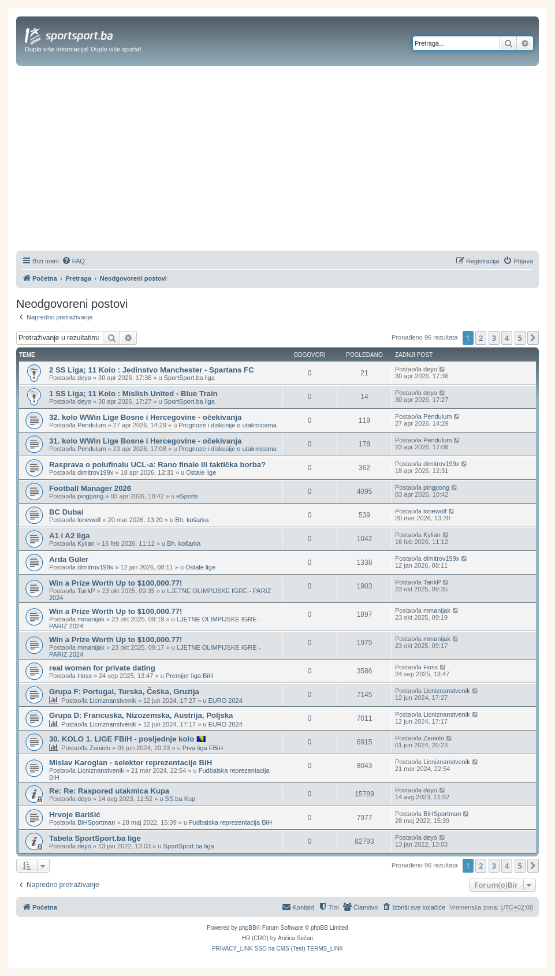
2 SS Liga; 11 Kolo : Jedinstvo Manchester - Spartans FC (151, 370)
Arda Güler (68, 559)
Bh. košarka (191, 519)
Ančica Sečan (295, 938)
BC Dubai (66, 512)
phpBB (247, 928)
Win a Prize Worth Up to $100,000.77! (115, 583)
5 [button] (520, 338)
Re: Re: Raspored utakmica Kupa (109, 791)
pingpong (90, 496)
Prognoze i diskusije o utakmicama (227, 425)
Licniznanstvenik (113, 700)
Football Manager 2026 (90, 488)
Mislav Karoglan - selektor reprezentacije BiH (130, 762)
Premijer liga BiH (189, 675)
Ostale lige (201, 472)
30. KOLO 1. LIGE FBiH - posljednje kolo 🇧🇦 (127, 739)
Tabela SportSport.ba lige (95, 838)
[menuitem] (73, 261)
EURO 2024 (225, 700)
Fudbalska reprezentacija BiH (230, 822)
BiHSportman (96, 822)
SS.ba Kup (180, 798)
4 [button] (507, 338)
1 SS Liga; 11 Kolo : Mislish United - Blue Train (133, 393)
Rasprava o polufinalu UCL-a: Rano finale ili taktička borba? (157, 464)
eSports (187, 496)
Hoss (84, 675)
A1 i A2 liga (69, 535)
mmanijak (91, 619)
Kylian (86, 543)
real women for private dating (102, 668)
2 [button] (481, 338)
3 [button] (494, 338)
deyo (84, 377)
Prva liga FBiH (202, 747)
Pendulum (91, 425)
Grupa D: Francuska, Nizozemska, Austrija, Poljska (141, 715)
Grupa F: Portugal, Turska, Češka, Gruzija (124, 691)
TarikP (86, 590)
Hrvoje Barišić (74, 814)
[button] (533, 338)
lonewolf (88, 519)
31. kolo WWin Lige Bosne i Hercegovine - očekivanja (145, 441)
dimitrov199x (95, 472)
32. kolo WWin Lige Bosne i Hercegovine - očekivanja (145, 417)
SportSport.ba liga (189, 377)
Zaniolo (100, 747)
